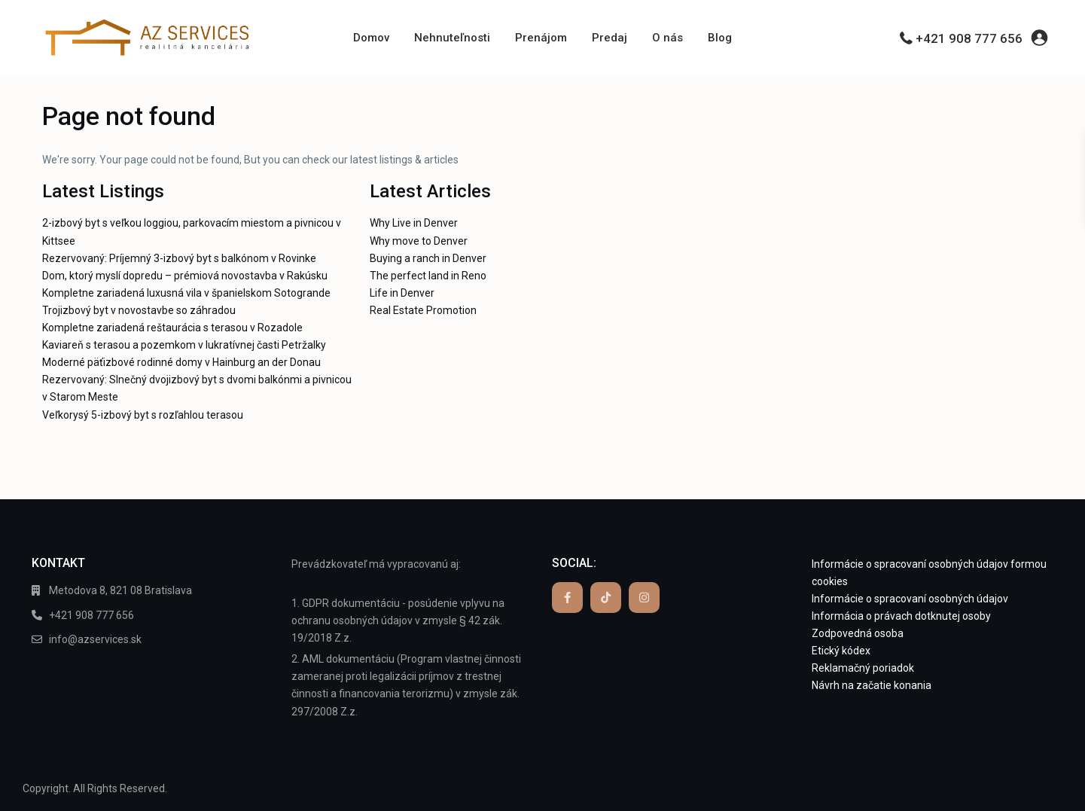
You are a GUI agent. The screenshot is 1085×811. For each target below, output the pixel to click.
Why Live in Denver (414, 223)
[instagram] (644, 597)
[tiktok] (605, 597)
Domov (371, 37)
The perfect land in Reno (428, 276)
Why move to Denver (419, 241)
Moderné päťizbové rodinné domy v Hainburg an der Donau (181, 362)
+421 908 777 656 (969, 38)
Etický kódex (841, 651)
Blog (720, 37)
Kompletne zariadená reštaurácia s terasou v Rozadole (172, 328)
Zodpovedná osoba (858, 633)
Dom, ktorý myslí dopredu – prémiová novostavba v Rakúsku (185, 276)
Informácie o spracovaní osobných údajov (910, 599)
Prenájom (541, 37)
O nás (667, 37)
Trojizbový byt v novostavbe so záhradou (139, 310)
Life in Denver (402, 293)
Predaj (609, 37)
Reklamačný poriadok (863, 668)
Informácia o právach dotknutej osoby (901, 616)
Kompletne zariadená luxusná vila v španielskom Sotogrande (186, 293)
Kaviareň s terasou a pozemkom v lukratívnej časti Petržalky (184, 345)
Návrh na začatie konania (871, 685)
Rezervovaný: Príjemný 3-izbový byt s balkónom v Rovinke (179, 258)
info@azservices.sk (95, 639)
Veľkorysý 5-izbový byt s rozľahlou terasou (142, 415)
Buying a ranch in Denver (428, 258)
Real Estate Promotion (423, 310)
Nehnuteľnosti (452, 37)
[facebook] (567, 597)
